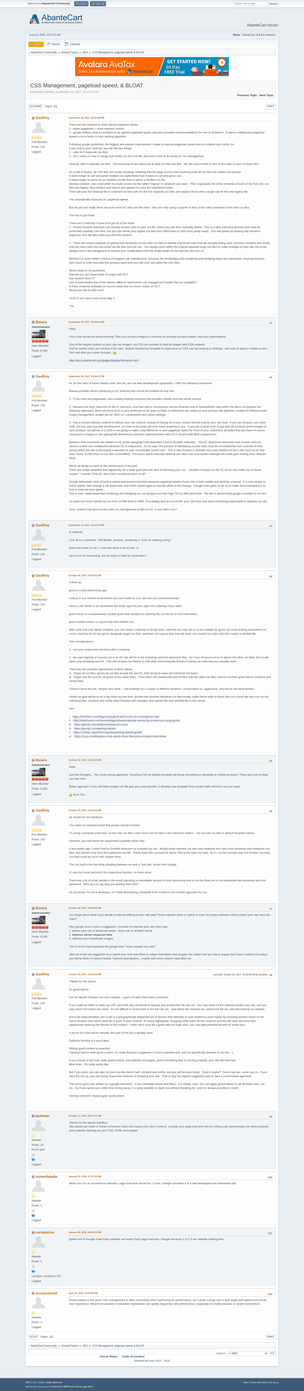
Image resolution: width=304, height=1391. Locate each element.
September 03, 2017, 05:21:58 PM (86, 117)
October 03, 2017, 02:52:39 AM (85, 760)
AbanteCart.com (144, 1360)
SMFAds (29, 1387)
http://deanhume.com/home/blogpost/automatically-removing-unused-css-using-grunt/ (126, 720)
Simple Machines (53, 1382)
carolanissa (44, 1232)
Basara (41, 322)
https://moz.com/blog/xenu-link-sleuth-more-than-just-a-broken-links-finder (120, 736)
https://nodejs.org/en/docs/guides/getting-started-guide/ (107, 732)
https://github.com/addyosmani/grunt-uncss (101, 724)
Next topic (267, 95)
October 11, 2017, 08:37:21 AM (85, 1115)
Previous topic (247, 95)
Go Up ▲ (274, 1382)
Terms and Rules (258, 1382)
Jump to (220, 1353)
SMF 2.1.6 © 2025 (34, 1382)
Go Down (35, 106)
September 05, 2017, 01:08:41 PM (86, 376)
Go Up (33, 1337)
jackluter (42, 1116)
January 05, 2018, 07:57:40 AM (85, 1176)
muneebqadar (46, 1176)
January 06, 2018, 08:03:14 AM (85, 1232)
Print (270, 106)
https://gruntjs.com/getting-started (95, 728)
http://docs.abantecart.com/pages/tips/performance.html (103, 360)
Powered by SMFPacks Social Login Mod (72, 1386)
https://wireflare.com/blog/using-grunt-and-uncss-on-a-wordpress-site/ (116, 716)
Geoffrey (42, 118)
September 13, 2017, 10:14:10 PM (86, 525)
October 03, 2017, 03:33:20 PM (85, 974)
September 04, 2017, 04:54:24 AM (86, 322)
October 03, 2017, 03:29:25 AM (85, 908)
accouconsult (46, 1293)
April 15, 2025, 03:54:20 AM (83, 1293)
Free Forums (43, 1387)
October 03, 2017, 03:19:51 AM (85, 810)
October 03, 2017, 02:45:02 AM (85, 575)
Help (245, 1382)
